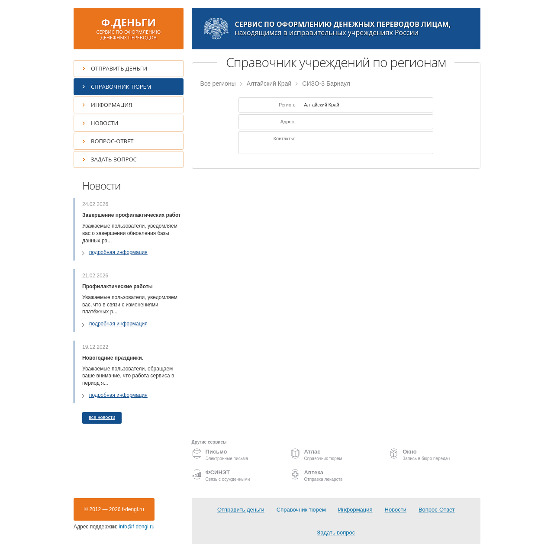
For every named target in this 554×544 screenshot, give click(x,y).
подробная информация (118, 252)
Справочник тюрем (121, 86)
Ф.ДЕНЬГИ (129, 28)
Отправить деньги (119, 68)
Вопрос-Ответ (112, 141)
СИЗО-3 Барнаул (326, 83)
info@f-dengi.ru (137, 527)
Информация (111, 105)
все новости (102, 417)
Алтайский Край (269, 83)
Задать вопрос (114, 159)
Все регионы (218, 83)
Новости (104, 123)
